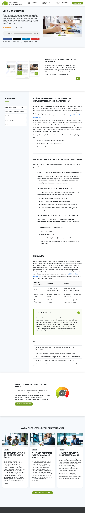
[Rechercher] (78, 78)
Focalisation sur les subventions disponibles (20, 112)
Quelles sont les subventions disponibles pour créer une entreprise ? (55, 348)
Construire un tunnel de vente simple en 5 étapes (14, 455)
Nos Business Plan (32, 3)
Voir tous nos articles (42, 492)
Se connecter (77, 3)
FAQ (6, 124)
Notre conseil (9, 120)
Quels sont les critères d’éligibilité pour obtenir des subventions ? (58, 357)
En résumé (9, 116)
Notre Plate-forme (46, 3)
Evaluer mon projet (24, 404)
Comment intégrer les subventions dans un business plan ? (56, 353)
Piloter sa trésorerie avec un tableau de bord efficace (42, 455)
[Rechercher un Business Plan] (62, 78)
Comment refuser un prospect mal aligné (69, 454)
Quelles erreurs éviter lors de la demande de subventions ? (55, 360)
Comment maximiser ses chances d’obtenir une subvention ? (56, 364)
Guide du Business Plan (62, 3)
